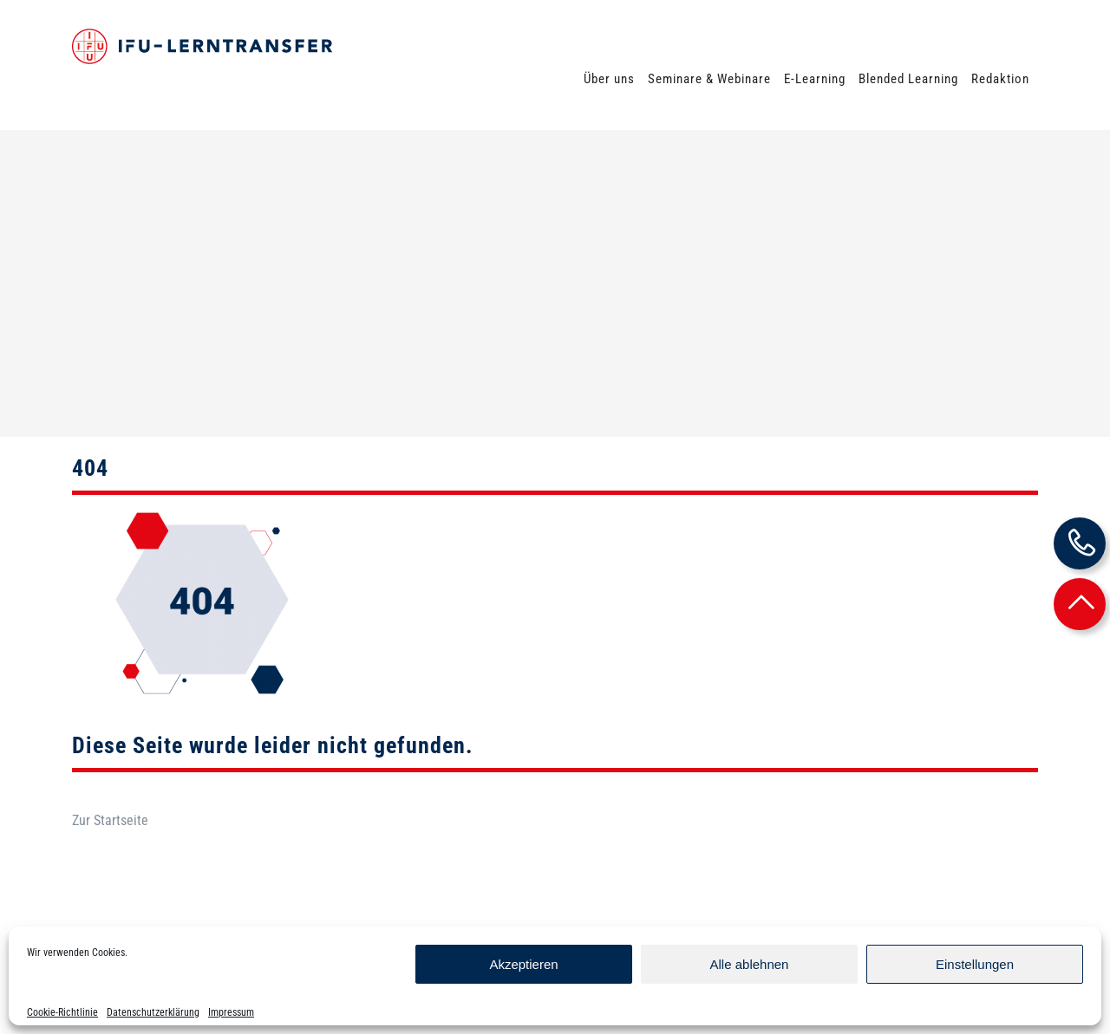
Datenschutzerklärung (153, 1012)
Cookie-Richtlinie (62, 1012)
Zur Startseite (110, 761)
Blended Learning (908, 79)
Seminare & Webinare (709, 79)
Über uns (609, 79)
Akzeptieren (523, 964)
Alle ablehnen (749, 964)
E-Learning (815, 79)
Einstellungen (975, 964)
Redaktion (1000, 79)
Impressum (231, 1012)
